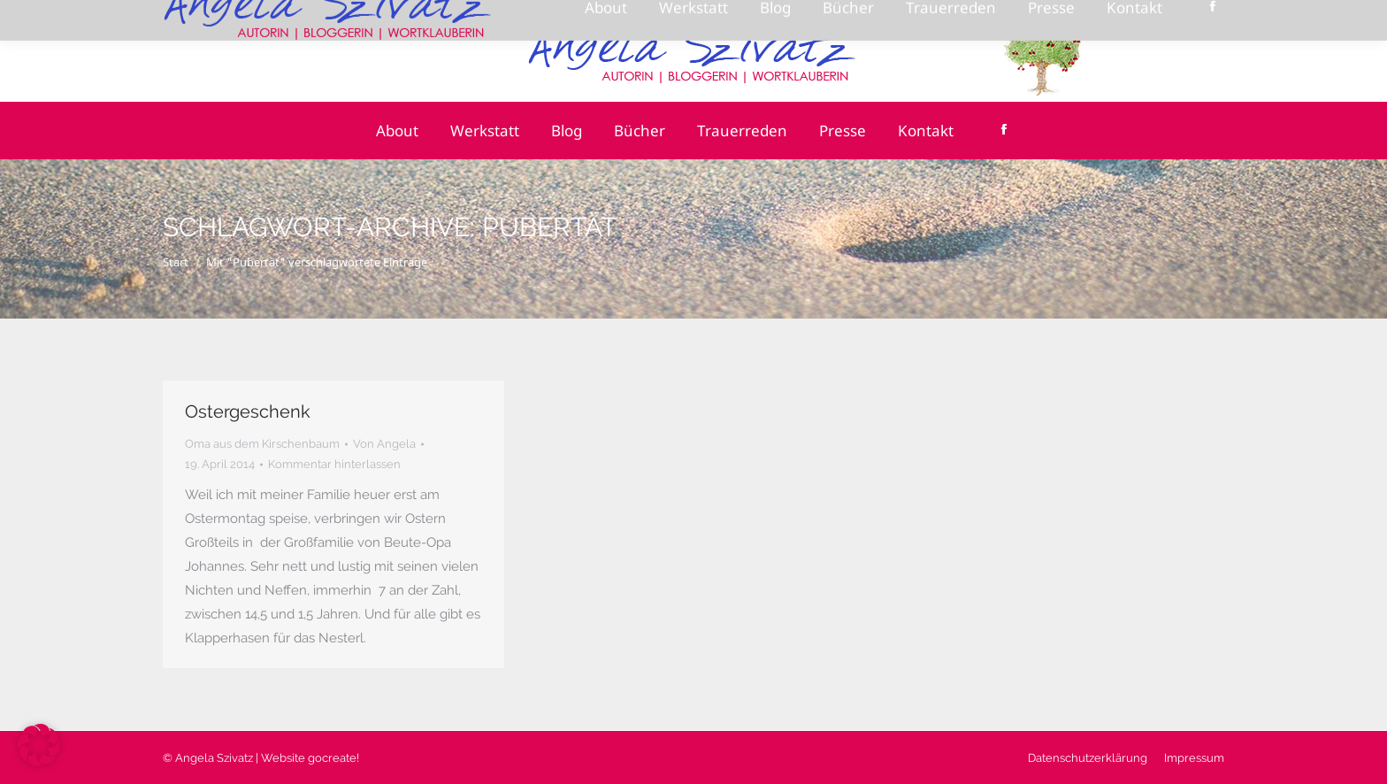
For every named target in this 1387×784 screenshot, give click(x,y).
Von (384, 443)
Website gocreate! (310, 758)
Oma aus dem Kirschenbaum (262, 443)
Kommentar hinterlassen (334, 464)
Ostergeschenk (247, 411)
